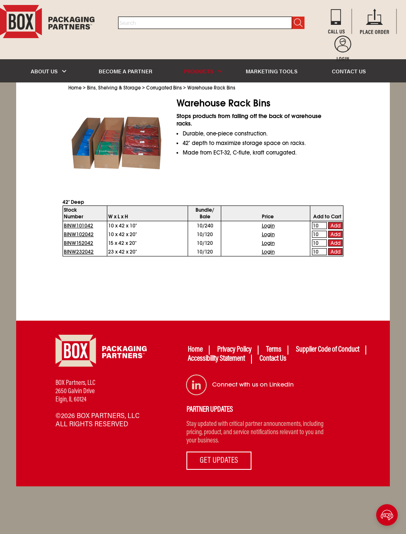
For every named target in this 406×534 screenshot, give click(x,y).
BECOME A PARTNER (125, 71)
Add (336, 225)
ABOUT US (48, 71)
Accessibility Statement (216, 359)
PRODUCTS (203, 71)
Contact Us (272, 359)
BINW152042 (78, 243)
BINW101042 (78, 225)
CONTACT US (349, 71)
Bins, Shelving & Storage (114, 88)
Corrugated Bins (164, 88)
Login (268, 225)
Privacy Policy (234, 350)
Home (75, 88)
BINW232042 (79, 252)
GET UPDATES (219, 461)
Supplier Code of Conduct (327, 350)
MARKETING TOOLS (271, 71)
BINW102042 (79, 234)
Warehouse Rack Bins (211, 88)
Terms (273, 350)
